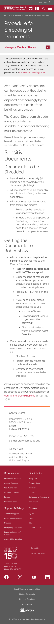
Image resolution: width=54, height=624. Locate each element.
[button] (50, 8)
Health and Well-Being (13, 518)
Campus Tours (34, 483)
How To (20, 15)
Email (31, 518)
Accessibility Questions (13, 539)
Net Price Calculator (27, 599)
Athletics (32, 488)
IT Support (8, 523)
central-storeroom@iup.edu (19, 395)
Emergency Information (13, 527)
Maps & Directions (38, 553)
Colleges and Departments (39, 497)
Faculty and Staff (10, 488)
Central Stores (12, 15)
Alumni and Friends (11, 492)
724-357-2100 (15, 569)
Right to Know (27, 604)
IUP (5, 15)
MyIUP (31, 514)
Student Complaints (27, 594)
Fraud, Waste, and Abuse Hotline (27, 589)
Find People (33, 502)
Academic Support (11, 514)
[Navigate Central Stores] (27, 47)
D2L (30, 523)
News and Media (10, 502)
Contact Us (35, 548)
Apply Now (33, 479)
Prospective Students (12, 479)
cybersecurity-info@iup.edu (33, 72)
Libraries (32, 492)
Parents (7, 497)
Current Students (11, 483)
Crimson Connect (36, 527)
